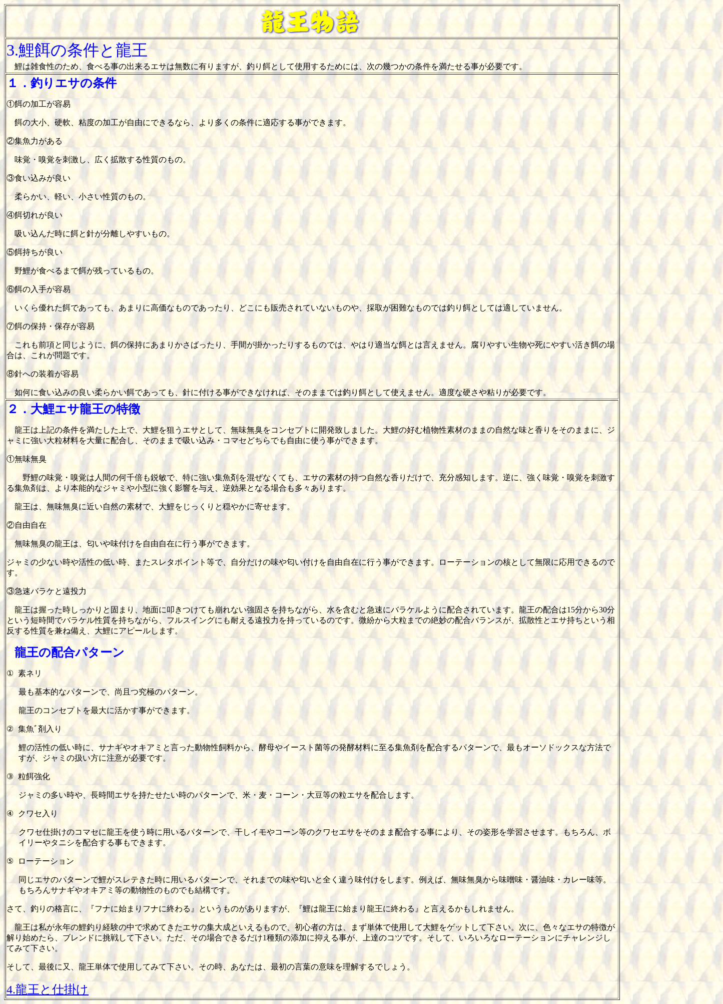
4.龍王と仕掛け (48, 989)
